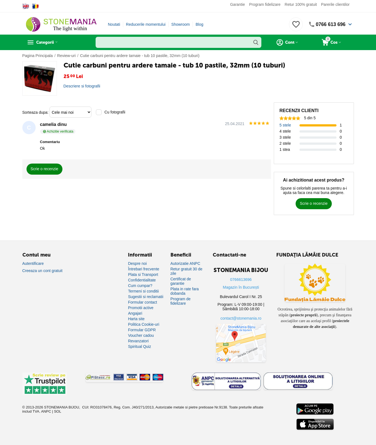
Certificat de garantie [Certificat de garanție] (180, 281)
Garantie (237, 4)
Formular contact (142, 302)
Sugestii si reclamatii (145, 296)
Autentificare (33, 263)
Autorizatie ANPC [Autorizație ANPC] (185, 263)
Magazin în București (241, 287)
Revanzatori (138, 341)
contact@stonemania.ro (240, 318)
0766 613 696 (330, 24)
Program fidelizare (265, 4)
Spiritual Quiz (139, 346)
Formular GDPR (142, 330)
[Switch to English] (25, 6)
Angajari (135, 313)
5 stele (285, 125)
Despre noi (137, 263)
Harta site (136, 319)
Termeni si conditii (143, 291)
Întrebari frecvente (143, 269)
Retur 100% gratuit (301, 4)
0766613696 (241, 279)
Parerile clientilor (335, 4)
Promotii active (140, 308)
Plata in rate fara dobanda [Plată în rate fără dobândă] (184, 291)
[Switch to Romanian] (35, 6)
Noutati (114, 24)
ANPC (46, 411)
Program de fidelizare (180, 301)
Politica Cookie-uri (143, 324)
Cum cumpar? (140, 285)
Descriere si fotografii (82, 86)
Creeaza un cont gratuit (42, 270)
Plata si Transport (143, 274)
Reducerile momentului (145, 24)
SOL (57, 411)
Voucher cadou (141, 335)
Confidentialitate (142, 280)
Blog (199, 24)
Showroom (180, 24)
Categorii (47, 42)
